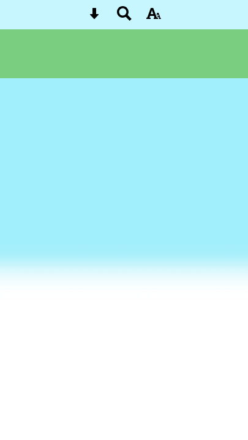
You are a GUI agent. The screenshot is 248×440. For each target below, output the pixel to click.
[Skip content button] (94, 17)
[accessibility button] (153, 17)
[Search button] (124, 17)
